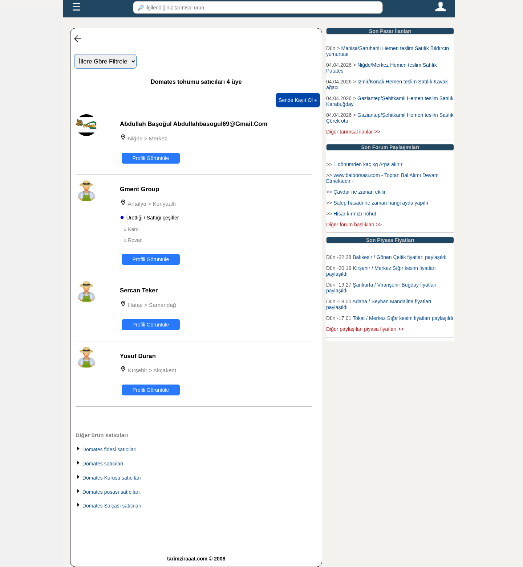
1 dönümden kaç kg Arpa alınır (367, 164)
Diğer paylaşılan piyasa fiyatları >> (365, 329)
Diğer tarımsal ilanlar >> (353, 132)
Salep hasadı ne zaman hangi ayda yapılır (381, 203)
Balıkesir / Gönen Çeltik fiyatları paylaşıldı (399, 257)
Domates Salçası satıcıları (112, 506)
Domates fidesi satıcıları (109, 449)
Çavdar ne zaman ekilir (359, 192)
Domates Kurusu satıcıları (111, 478)
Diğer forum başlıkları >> (354, 224)
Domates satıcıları (102, 464)
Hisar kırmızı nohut (354, 214)
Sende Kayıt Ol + (298, 100)
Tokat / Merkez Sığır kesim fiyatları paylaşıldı (403, 318)
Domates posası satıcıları (111, 492)
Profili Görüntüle (151, 158)
